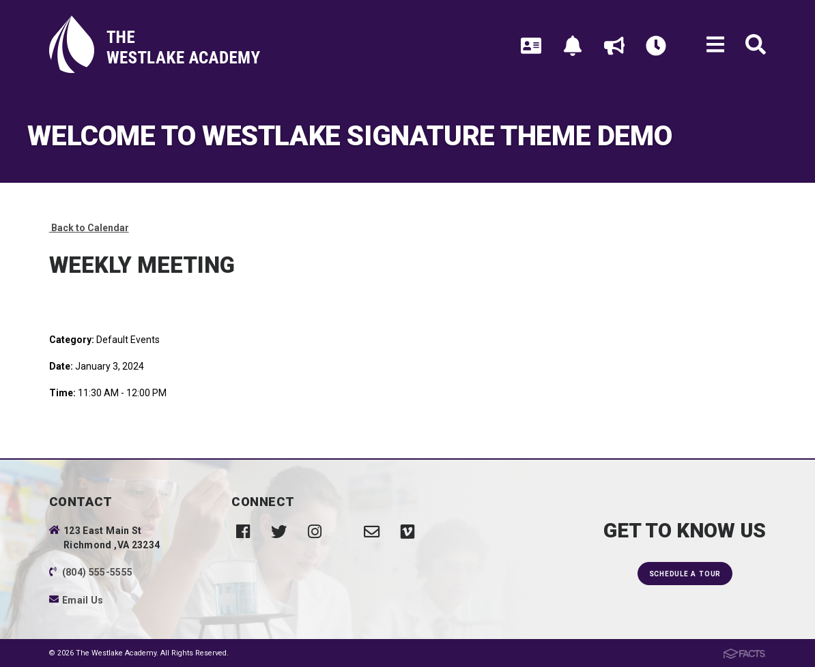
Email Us (83, 600)
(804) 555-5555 (97, 572)
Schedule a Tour (685, 574)
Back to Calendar (89, 227)
